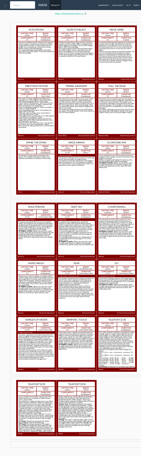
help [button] (136, 5)
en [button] (128, 5)
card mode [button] (117, 5)
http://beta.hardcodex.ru (69, 13)
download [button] (103, 5)
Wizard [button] (55, 5)
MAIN (42, 5)
